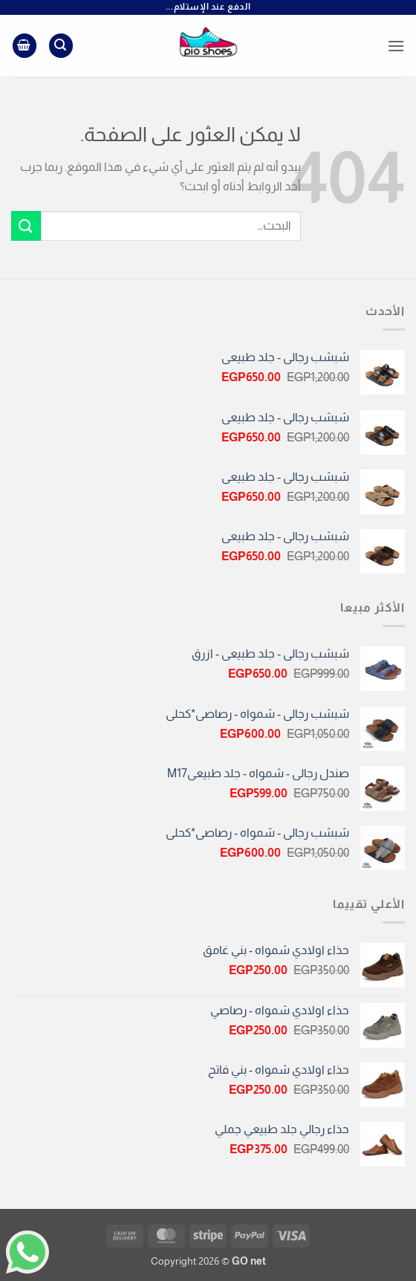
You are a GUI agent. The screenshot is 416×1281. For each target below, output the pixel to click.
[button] (396, 45)
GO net (249, 1261)
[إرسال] (26, 225)
